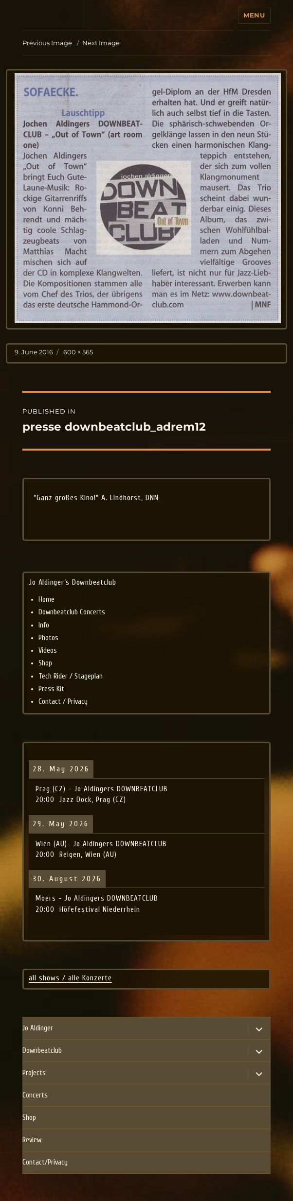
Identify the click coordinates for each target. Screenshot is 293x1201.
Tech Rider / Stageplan (70, 676)
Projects (34, 1073)
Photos (48, 638)
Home (46, 599)
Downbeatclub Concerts (71, 612)
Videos (47, 650)
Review (31, 1140)
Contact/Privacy (45, 1162)
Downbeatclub (42, 1050)
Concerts (35, 1095)
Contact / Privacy (63, 701)
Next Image (101, 43)
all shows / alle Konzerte (70, 978)
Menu (254, 15)
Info (43, 625)
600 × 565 (78, 352)
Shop (45, 663)
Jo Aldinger (37, 1028)
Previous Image (47, 43)
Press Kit (51, 689)
